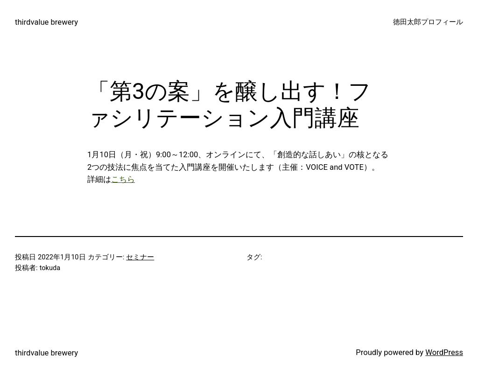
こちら (123, 179)
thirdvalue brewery (46, 22)
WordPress (444, 352)
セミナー (140, 257)
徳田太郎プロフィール (428, 22)
